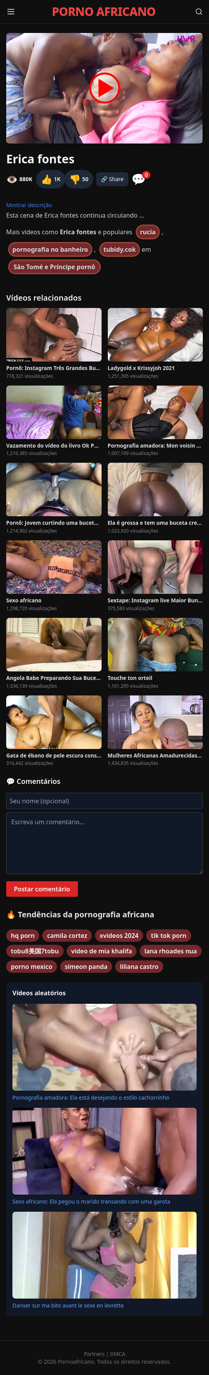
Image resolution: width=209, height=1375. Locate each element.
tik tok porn (169, 935)
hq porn (23, 935)
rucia (147, 232)
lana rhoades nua (170, 951)
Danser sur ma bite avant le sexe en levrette (68, 1305)
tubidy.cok (120, 249)
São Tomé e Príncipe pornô (54, 267)
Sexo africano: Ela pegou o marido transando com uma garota (91, 1201)
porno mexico (31, 966)
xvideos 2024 (119, 935)
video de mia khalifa (101, 951)
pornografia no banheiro (50, 249)
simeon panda (86, 966)
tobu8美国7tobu (35, 951)
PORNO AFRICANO (103, 12)
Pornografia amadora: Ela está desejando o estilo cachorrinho (90, 1097)
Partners (95, 1354)
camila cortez (67, 935)
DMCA (117, 1354)
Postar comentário (42, 889)
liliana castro (139, 966)
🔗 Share (112, 179)
